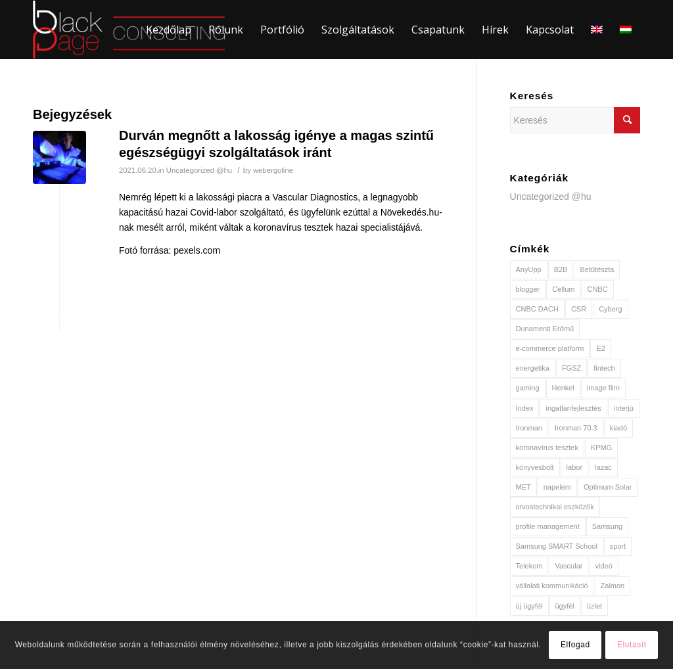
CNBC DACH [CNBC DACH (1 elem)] (537, 309)
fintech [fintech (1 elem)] (604, 368)
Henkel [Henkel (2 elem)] (563, 388)
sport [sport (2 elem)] (618, 546)
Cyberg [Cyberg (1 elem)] (610, 309)
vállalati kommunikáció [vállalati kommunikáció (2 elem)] (552, 585)
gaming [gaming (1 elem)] (528, 388)
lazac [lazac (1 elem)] (603, 467)
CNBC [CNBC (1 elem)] (597, 289)
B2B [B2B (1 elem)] (561, 269)
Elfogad (575, 644)
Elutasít (632, 644)
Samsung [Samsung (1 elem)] (607, 526)
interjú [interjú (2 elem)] (624, 408)
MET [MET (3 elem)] (523, 487)
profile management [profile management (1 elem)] (548, 526)
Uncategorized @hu (199, 170)
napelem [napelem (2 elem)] (557, 487)
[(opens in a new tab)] (59, 157)
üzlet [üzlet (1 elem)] (594, 606)
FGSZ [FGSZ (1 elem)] (571, 368)
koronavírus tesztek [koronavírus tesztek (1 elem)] (547, 447)
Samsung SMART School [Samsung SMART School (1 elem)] (556, 546)
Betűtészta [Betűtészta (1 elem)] (597, 269)
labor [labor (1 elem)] (574, 467)
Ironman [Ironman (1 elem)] (529, 428)
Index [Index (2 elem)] (525, 408)
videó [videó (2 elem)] (603, 566)
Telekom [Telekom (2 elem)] (529, 566)
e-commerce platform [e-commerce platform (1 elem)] (550, 348)
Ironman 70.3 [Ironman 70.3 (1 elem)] (576, 428)
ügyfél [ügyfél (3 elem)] (564, 606)
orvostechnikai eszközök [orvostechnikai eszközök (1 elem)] (555, 507)
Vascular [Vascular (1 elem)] (568, 566)
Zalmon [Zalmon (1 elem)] (613, 585)
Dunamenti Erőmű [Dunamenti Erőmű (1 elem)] (545, 329)
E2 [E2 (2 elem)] (600, 348)
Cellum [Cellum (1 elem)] (563, 289)
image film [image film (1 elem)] (603, 388)
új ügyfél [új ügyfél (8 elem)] (529, 606)
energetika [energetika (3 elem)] (532, 368)
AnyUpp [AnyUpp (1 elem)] (529, 269)
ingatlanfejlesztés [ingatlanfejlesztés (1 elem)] (573, 408)
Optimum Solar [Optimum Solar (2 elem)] (608, 487)
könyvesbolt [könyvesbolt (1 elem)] (535, 467)
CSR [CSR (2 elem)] (578, 309)
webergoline (273, 170)
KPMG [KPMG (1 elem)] (601, 447)
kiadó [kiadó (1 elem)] (618, 428)
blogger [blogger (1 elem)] (528, 289)
